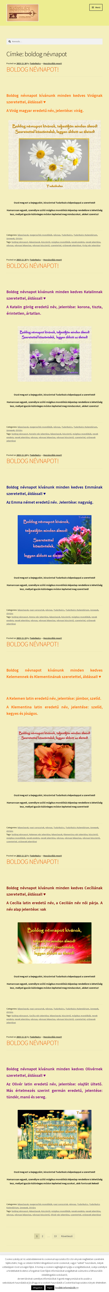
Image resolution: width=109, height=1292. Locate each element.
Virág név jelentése (91, 245)
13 (55, 1236)
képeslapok (23, 235)
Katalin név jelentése (39, 433)
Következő (67, 1236)
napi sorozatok (37, 610)
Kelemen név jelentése (39, 834)
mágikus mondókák (60, 242)
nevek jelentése (93, 242)
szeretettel (56, 245)
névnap (56, 235)
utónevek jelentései (71, 245)
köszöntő (45, 242)
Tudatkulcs (35, 63)
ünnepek (10, 238)
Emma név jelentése (38, 617)
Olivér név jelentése (60, 1214)
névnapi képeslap (23, 245)
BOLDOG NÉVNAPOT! (32, 69)
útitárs (19, 238)
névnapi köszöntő (41, 245)
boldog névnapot (20, 242)
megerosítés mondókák (41, 235)
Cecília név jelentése (39, 1015)
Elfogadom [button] (37, 1287)
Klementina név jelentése (75, 834)
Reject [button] (49, 1287)
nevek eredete (78, 242)
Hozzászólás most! (52, 63)
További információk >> (67, 1287)
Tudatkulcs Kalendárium (85, 235)
